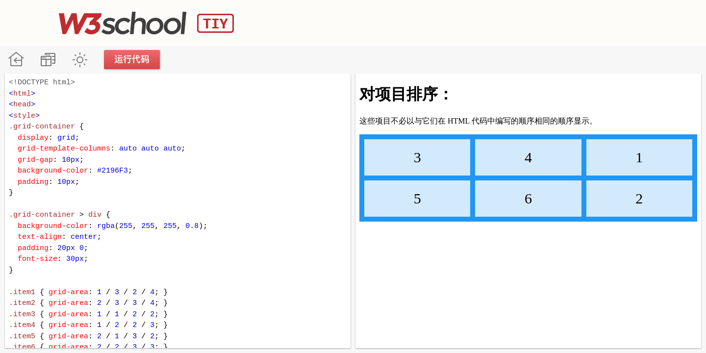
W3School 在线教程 (16, 59)
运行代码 (132, 59)
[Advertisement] (468, 22)
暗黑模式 (80, 59)
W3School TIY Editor (146, 23)
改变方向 (48, 59)
